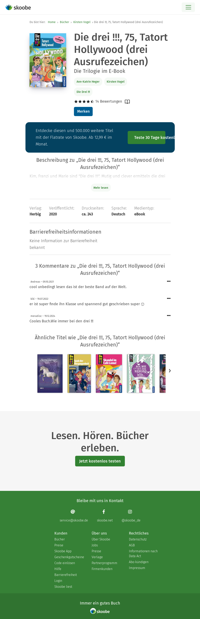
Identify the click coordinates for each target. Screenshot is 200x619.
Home (52, 22)
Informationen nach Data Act (143, 553)
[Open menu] (188, 7)
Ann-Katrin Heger (88, 81)
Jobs (95, 545)
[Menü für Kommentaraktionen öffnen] (169, 281)
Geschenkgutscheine (69, 557)
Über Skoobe (101, 539)
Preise (58, 545)
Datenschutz (138, 539)
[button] (170, 371)
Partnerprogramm (104, 563)
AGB (132, 545)
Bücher (64, 22)
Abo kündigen (138, 562)
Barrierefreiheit (65, 575)
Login (58, 581)
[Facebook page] (105, 516)
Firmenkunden (102, 569)
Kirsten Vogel (81, 22)
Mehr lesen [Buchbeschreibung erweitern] (100, 188)
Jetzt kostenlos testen (100, 461)
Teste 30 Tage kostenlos (150, 137)
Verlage (97, 557)
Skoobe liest (63, 587)
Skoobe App (62, 551)
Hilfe (57, 569)
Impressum (137, 568)
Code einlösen (64, 563)
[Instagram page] (131, 516)
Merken (83, 111)
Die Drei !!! (83, 92)
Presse (96, 551)
